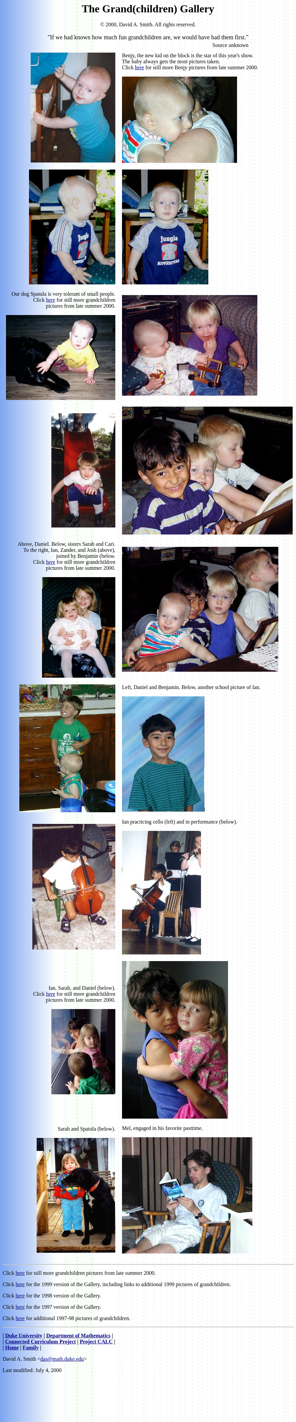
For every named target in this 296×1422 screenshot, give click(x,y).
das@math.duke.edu (62, 1359)
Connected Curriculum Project (40, 1341)
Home (12, 1347)
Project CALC (96, 1341)
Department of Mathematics (78, 1335)
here (139, 67)
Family (31, 1347)
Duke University (24, 1335)
